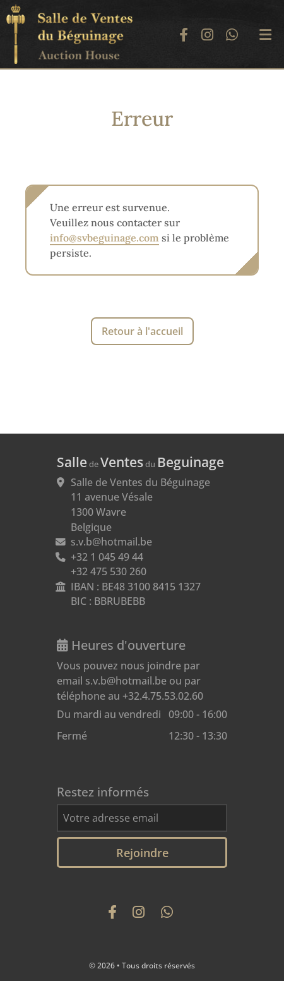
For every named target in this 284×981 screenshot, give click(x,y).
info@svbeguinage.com (104, 237)
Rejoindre (142, 852)
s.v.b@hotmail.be (111, 542)
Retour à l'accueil (142, 331)
